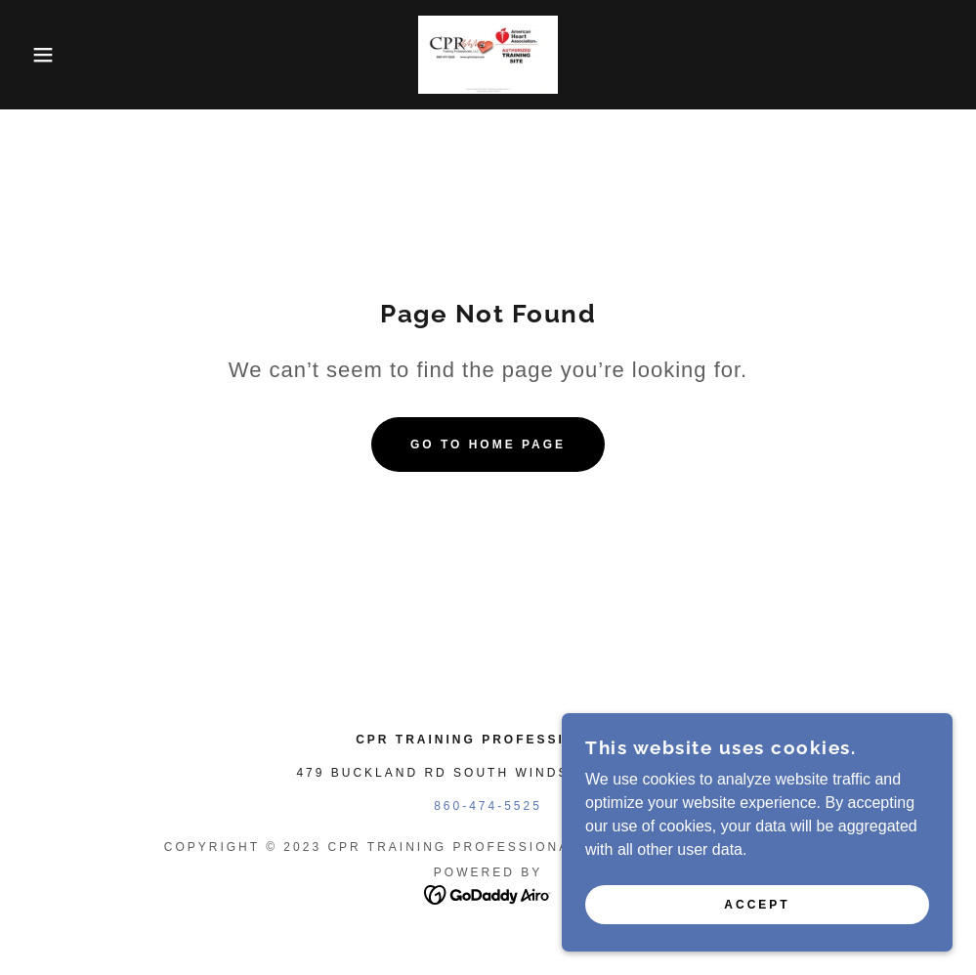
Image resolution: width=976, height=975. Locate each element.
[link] (488, 55)
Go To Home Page (488, 444)
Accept (756, 904)
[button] (48, 54)
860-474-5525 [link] (488, 806)
